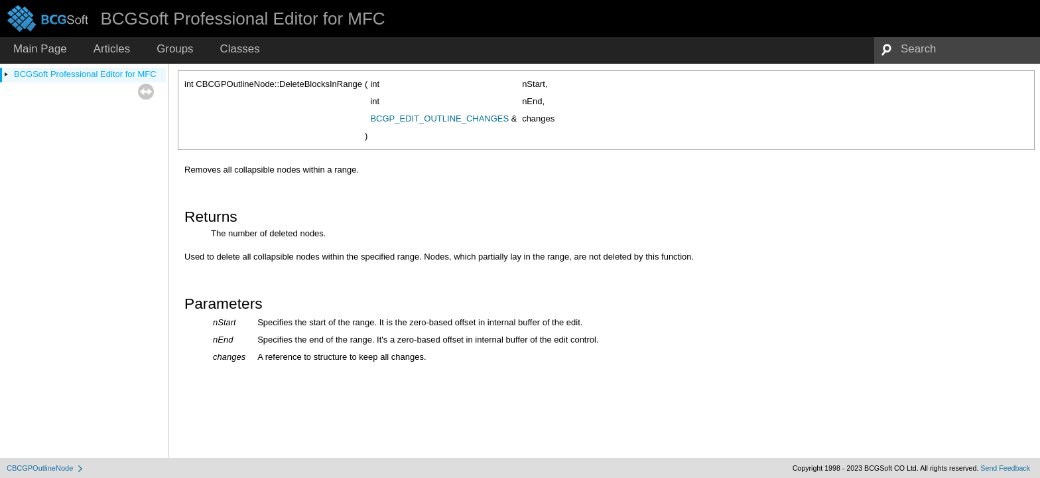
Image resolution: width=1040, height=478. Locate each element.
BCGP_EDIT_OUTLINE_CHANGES (439, 118)
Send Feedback (1005, 468)
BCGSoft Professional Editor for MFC (85, 74)
